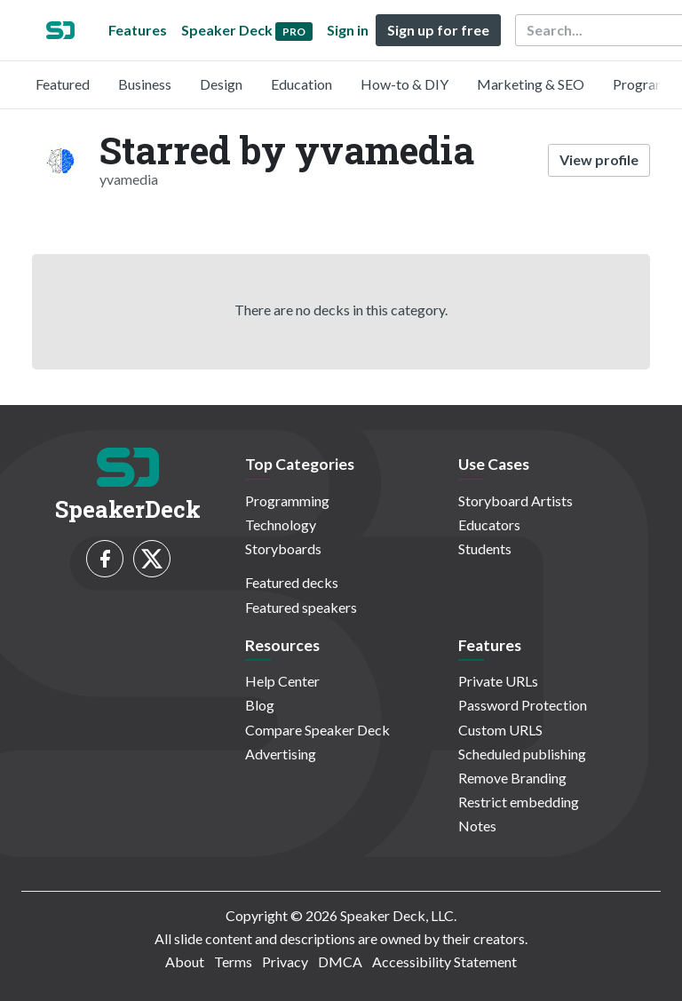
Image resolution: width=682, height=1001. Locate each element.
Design (221, 83)
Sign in (348, 29)
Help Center (282, 680)
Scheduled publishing (522, 753)
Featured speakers (301, 607)
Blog (259, 704)
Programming (287, 500)
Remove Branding (512, 777)
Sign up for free (438, 29)
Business (144, 83)
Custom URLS (500, 729)
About (184, 961)
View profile (598, 159)
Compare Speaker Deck (317, 729)
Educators (489, 524)
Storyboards (283, 548)
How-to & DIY (404, 83)
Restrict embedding (518, 801)
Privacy (285, 961)
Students (485, 548)
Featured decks (291, 582)
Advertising (280, 753)
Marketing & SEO (530, 83)
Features (137, 29)
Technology (280, 524)
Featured (63, 83)
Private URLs (498, 680)
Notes (477, 825)
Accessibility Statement (444, 961)
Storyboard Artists (515, 500)
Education (301, 83)
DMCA (340, 961)
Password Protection (522, 704)
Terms (233, 961)
